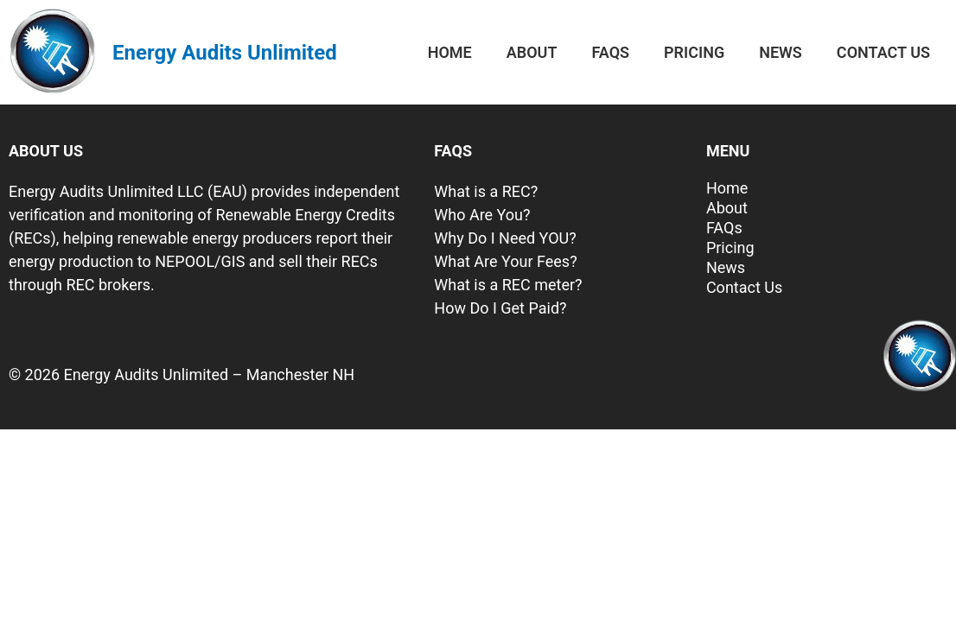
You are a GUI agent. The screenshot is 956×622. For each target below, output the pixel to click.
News (780, 52)
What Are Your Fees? (505, 261)
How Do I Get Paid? (500, 308)
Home (450, 52)
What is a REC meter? (508, 285)
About (532, 52)
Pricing (694, 52)
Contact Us (883, 52)
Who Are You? (482, 215)
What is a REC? (486, 191)
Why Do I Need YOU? (505, 238)
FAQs (610, 52)
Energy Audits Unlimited (224, 53)
